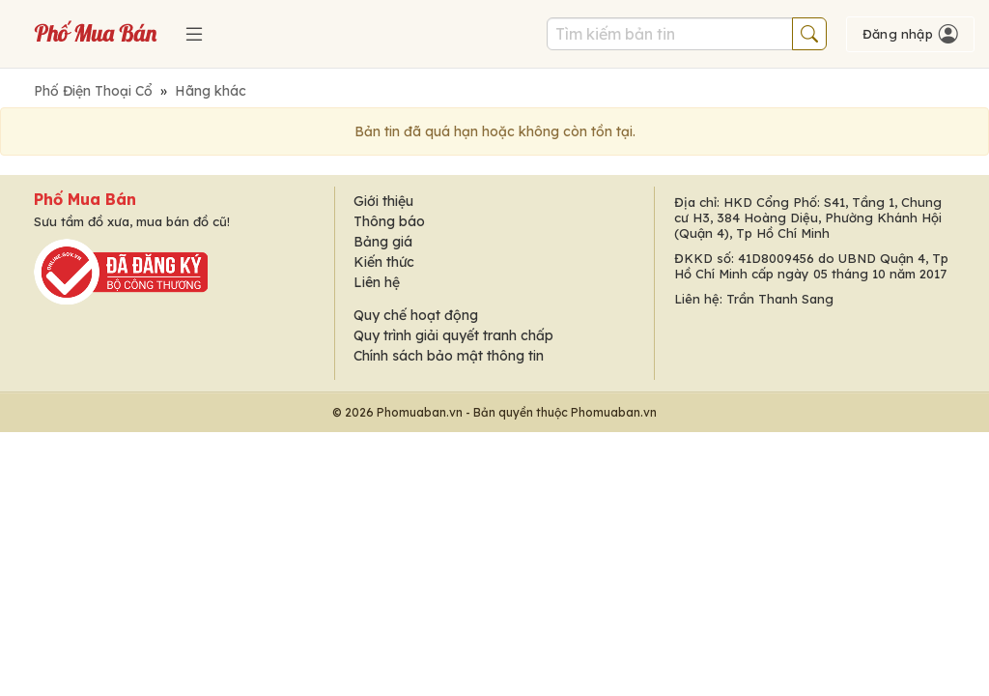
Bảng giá (382, 241)
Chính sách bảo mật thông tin (448, 355)
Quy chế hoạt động (415, 315)
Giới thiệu (383, 201)
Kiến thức (383, 262)
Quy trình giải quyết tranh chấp (453, 335)
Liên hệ (376, 282)
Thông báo (389, 221)
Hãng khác (210, 91)
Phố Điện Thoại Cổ (93, 91)
